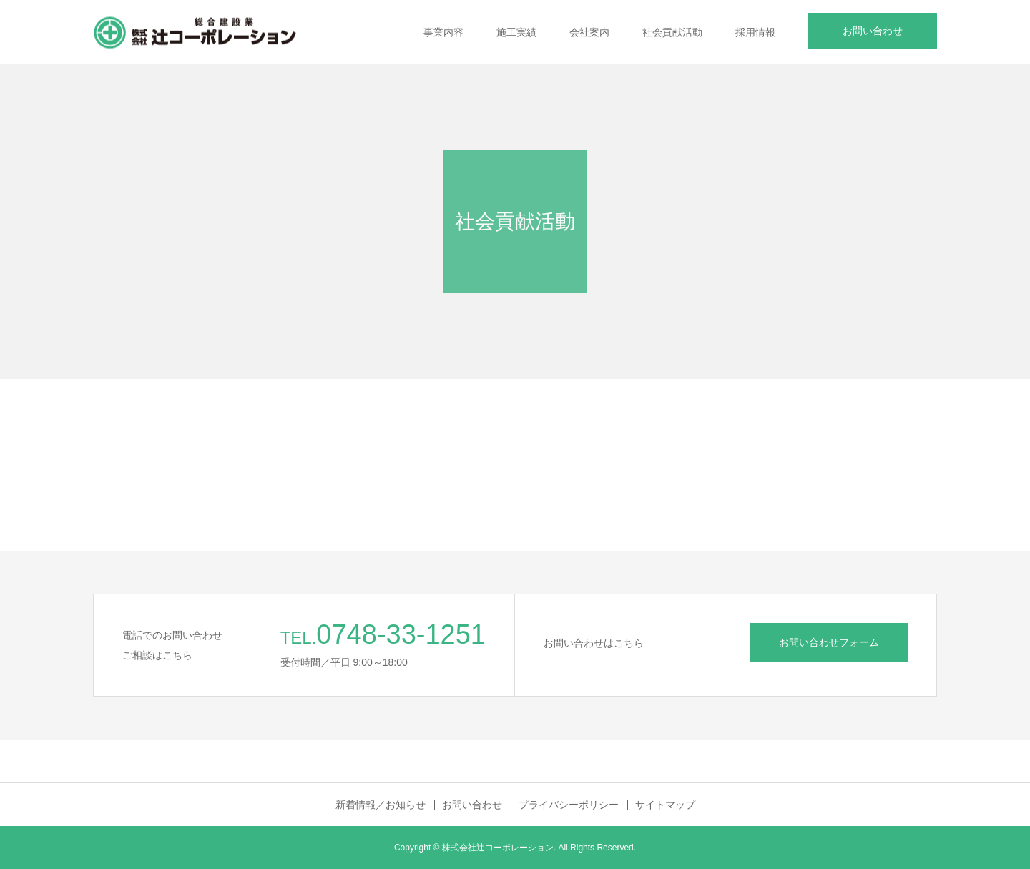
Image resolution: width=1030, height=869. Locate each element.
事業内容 (443, 32)
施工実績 (516, 32)
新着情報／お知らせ (380, 805)
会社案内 (589, 32)
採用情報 (755, 32)
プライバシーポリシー (569, 805)
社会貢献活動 (672, 32)
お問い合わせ (873, 30)
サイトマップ (665, 805)
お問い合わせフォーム (829, 642)
